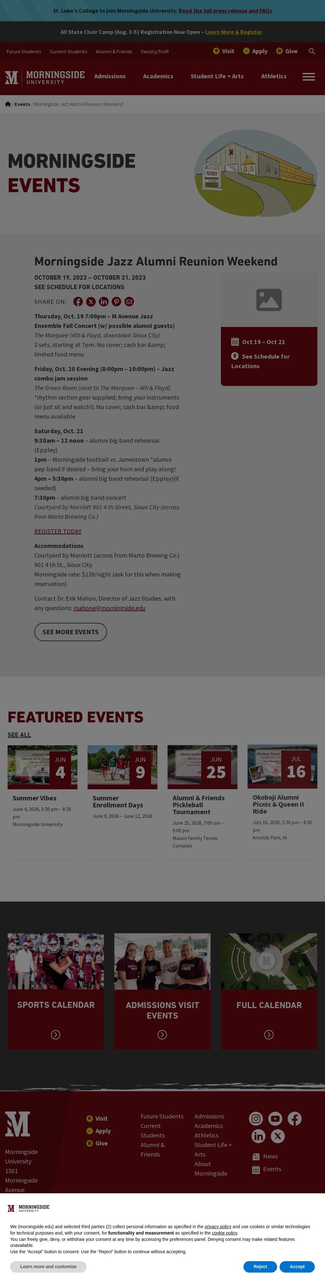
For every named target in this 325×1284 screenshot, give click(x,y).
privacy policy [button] (218, 1226)
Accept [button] (297, 1266)
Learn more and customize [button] (48, 1266)
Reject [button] (260, 1266)
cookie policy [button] (224, 1232)
